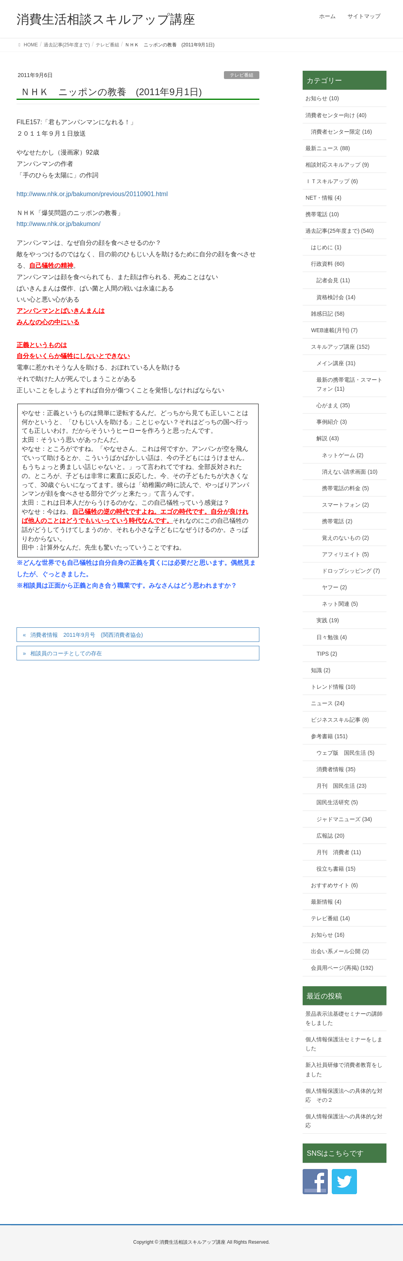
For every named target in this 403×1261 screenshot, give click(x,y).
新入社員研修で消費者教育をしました (344, 1069)
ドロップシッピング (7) (351, 571)
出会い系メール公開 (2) (340, 951)
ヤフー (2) (334, 587)
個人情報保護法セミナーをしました (344, 1043)
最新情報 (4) (326, 902)
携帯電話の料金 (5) (345, 488)
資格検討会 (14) (335, 297)
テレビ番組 (241, 75)
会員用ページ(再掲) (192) (342, 968)
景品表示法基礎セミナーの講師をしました (344, 1018)
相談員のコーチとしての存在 (66, 653)
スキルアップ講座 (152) (340, 347)
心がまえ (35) (333, 405)
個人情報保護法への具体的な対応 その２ (344, 1095)
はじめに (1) (326, 247)
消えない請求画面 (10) (349, 472)
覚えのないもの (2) (345, 538)
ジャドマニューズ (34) (344, 819)
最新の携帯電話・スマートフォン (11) (349, 384)
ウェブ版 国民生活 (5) (345, 753)
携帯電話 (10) (322, 214)
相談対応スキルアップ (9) (337, 165)
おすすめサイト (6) (334, 885)
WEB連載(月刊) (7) (334, 330)
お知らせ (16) (327, 935)
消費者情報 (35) (335, 769)
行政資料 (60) (327, 264)
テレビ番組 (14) (330, 918)
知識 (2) (320, 670)
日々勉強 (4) (331, 637)
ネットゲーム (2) (342, 455)
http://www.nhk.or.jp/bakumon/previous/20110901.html (92, 194)
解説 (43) (327, 438)
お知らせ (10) (322, 98)
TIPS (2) (326, 654)
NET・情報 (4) (323, 198)
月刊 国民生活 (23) (341, 786)
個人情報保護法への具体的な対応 (344, 1121)
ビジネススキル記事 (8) (340, 720)
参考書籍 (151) (329, 736)
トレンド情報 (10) (333, 687)
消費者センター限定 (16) (341, 132)
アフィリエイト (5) (345, 554)
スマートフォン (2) (345, 505)
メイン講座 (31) (335, 363)
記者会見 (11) (333, 280)
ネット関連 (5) (340, 604)
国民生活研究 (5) (337, 802)
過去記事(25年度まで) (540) (339, 231)
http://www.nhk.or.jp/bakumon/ (58, 224)
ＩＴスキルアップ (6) (331, 181)
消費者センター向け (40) (335, 115)
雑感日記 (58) (327, 314)
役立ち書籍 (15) (335, 869)
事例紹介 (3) (331, 422)
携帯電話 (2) (337, 521)
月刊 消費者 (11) (338, 852)
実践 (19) (327, 620)
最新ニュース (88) (327, 148)
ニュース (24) (327, 703)
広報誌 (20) (330, 836)
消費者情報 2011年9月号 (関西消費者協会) (86, 635)
